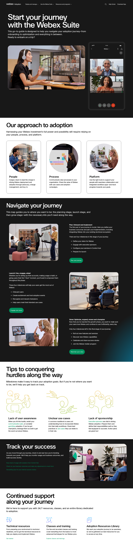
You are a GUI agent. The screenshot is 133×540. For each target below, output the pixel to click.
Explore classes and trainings (55, 538)
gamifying (12, 426)
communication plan (15, 424)
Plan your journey (76, 260)
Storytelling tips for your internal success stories (21, 470)
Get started (9, 538)
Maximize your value (77, 352)
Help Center (112, 4)
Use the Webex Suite (47, 4)
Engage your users (16, 310)
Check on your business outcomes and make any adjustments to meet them (30, 466)
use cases (61, 429)
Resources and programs (64, 4)
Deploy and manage (31, 4)
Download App (121, 4)
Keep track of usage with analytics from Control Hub (22, 463)
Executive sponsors (96, 421)
